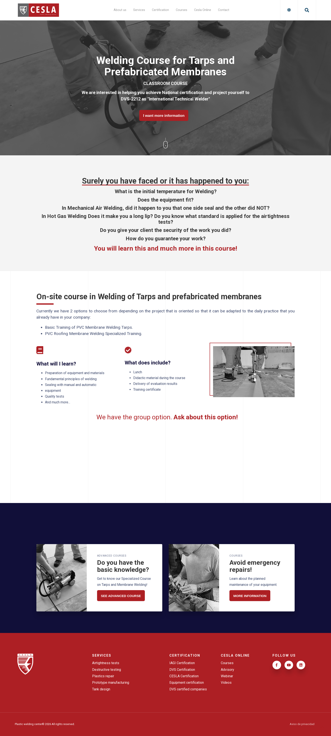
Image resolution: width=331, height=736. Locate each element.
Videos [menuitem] (226, 682)
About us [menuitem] (120, 10)
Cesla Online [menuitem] (202, 10)
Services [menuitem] (139, 10)
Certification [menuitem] (160, 10)
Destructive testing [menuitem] (106, 670)
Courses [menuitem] (181, 10)
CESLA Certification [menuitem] (184, 676)
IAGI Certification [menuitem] (182, 663)
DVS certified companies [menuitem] (188, 689)
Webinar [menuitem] (227, 676)
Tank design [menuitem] (101, 689)
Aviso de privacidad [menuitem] (302, 724)
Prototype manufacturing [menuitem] (110, 682)
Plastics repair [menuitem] (103, 676)
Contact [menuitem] (223, 10)
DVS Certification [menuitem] (182, 670)
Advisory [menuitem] (227, 670)
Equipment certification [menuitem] (186, 682)
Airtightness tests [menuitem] (105, 663)
